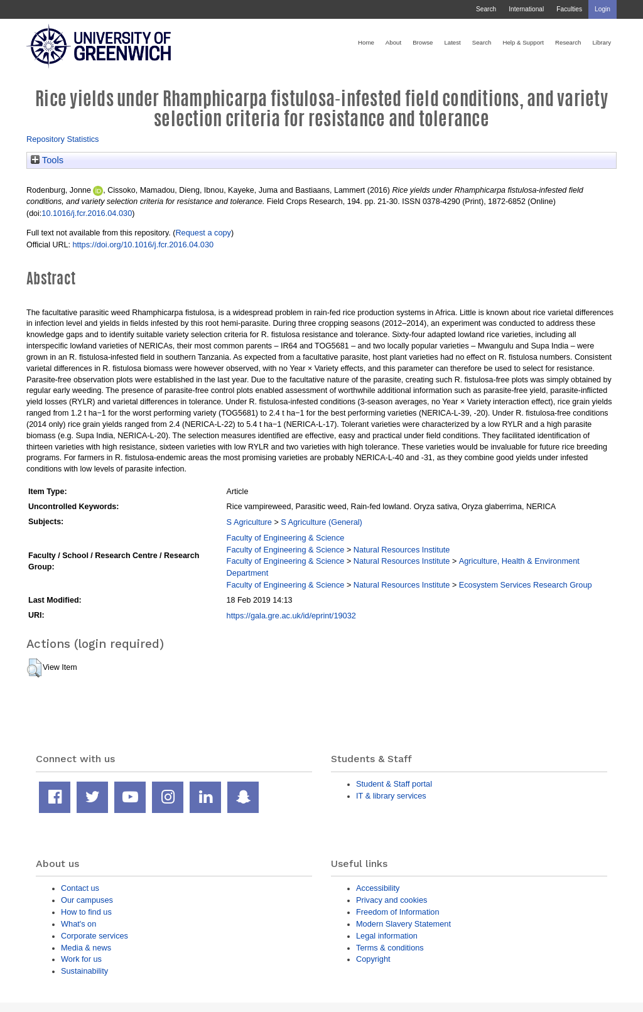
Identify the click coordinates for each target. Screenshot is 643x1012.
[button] (34, 668)
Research (568, 42)
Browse (423, 42)
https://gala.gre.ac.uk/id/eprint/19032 (291, 615)
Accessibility (377, 888)
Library (601, 42)
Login (602, 9)
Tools (47, 160)
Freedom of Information (398, 912)
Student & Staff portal (394, 784)
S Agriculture (249, 522)
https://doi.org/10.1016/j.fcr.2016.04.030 (142, 244)
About (393, 42)
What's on (78, 924)
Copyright (373, 959)
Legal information (387, 935)
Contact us (80, 888)
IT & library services (391, 795)
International (526, 9)
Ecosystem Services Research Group (525, 584)
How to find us (86, 912)
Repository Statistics (62, 139)
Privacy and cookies (391, 900)
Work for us (81, 959)
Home (366, 42)
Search (486, 9)
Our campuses (87, 900)
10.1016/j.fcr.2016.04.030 (86, 213)
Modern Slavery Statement (403, 924)
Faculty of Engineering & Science (286, 537)
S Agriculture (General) (321, 522)
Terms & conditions (390, 947)
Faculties (569, 9)
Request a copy (203, 232)
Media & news (86, 947)
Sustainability (84, 971)
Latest (452, 42)
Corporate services (94, 935)
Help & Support (523, 42)
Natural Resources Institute (402, 549)
